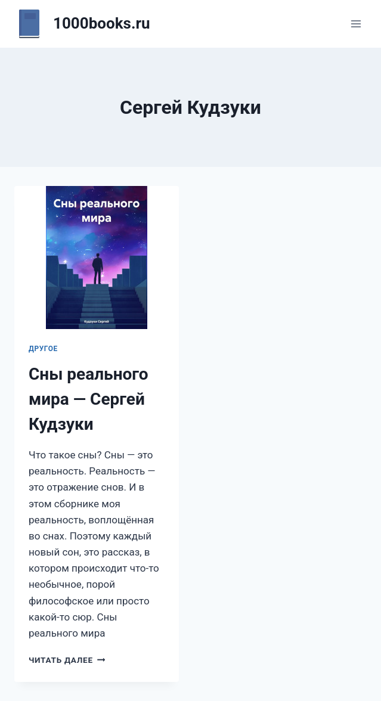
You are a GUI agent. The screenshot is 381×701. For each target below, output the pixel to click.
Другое (43, 349)
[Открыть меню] (356, 23)
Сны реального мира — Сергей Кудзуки (88, 399)
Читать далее (67, 660)
